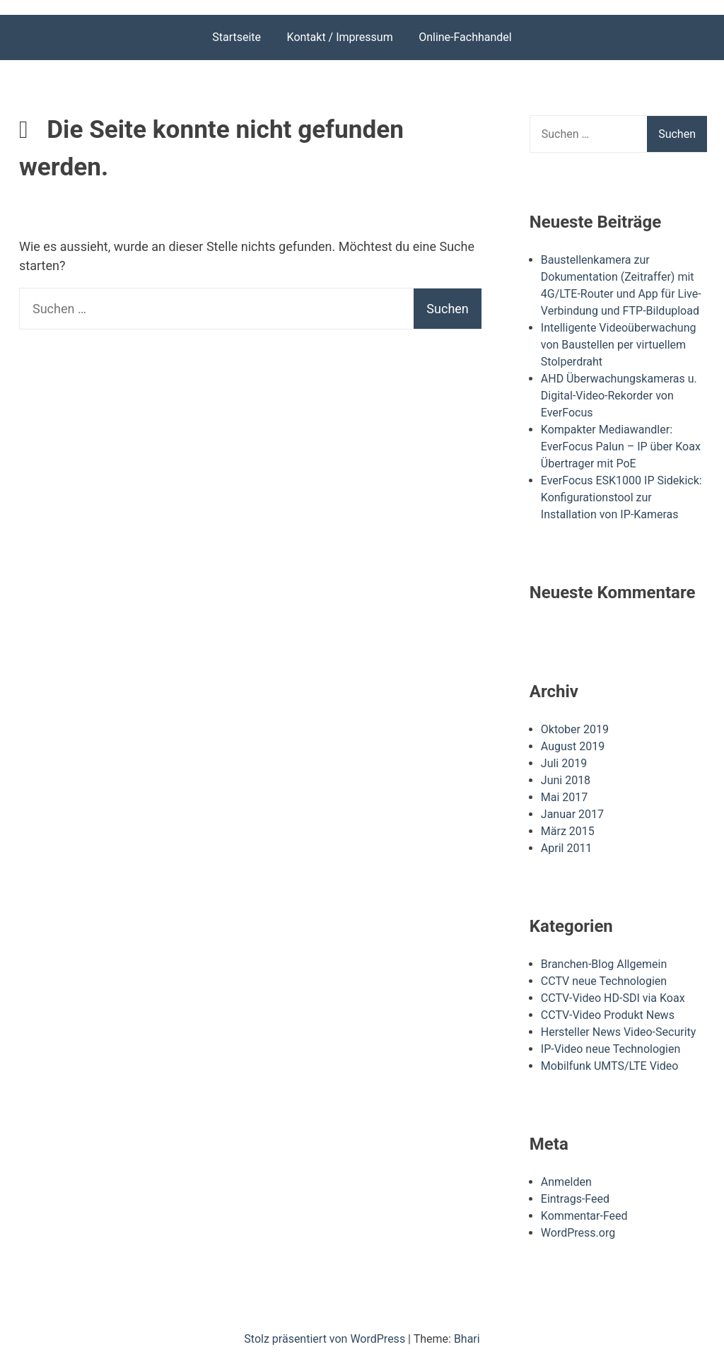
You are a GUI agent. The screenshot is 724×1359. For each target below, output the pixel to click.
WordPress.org (578, 1233)
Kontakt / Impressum (340, 37)
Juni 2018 (565, 780)
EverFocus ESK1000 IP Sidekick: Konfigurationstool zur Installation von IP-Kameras (621, 497)
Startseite (236, 37)
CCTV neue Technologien (604, 981)
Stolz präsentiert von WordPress (326, 1339)
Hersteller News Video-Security (618, 1032)
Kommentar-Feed (584, 1216)
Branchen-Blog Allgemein (604, 964)
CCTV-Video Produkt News (608, 1015)
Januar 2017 (572, 814)
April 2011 (566, 848)
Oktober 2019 (575, 729)
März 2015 (568, 831)
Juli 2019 (564, 763)
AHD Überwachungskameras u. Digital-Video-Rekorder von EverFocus (619, 395)
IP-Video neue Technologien (610, 1049)
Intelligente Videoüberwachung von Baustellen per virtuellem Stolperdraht (618, 344)
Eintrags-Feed (575, 1199)
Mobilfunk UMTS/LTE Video (610, 1066)
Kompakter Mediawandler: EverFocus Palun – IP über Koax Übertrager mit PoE (621, 446)
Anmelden (566, 1182)
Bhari (467, 1339)
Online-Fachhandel (465, 37)
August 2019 (573, 746)
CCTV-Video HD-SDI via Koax (613, 998)
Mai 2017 (564, 797)
